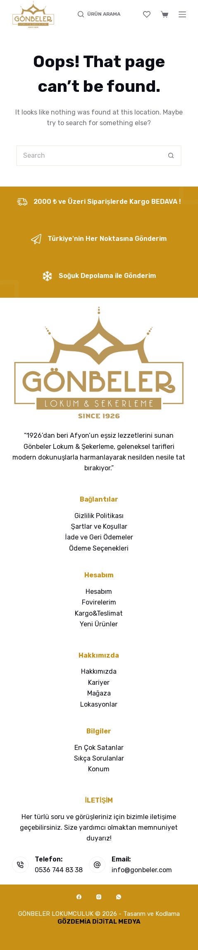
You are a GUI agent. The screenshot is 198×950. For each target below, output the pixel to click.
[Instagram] (99, 897)
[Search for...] (88, 155)
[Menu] (182, 14)
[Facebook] (79, 897)
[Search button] (171, 155)
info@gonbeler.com (142, 870)
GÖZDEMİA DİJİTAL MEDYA (99, 921)
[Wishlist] (146, 14)
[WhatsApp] (118, 897)
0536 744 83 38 (59, 870)
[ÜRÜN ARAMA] (99, 14)
